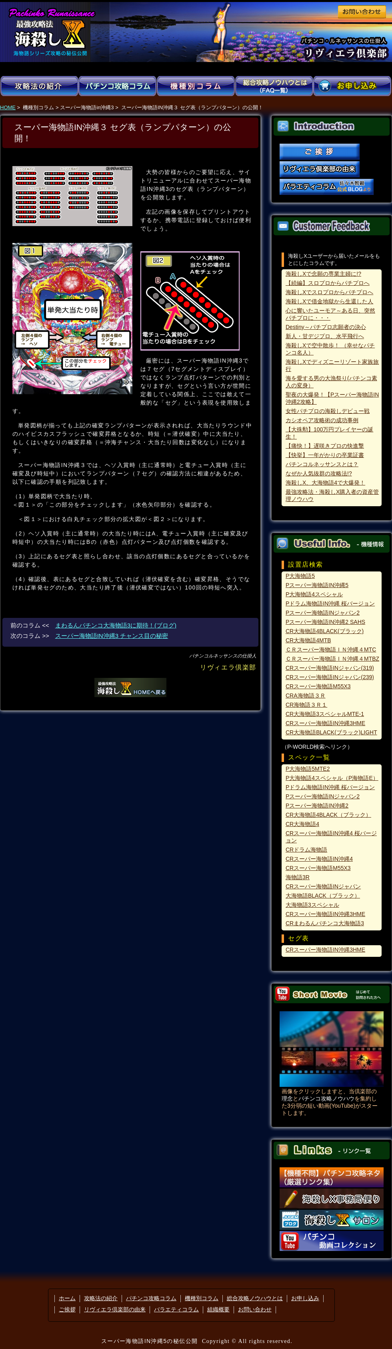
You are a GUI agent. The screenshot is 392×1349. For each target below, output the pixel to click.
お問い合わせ (255, 1309)
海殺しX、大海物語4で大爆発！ (325, 482)
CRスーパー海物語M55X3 (318, 686)
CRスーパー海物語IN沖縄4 (319, 859)
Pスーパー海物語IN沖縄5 (317, 585)
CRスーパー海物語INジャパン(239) (330, 677)
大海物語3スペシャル (312, 905)
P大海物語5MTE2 (308, 769)
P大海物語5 (300, 576)
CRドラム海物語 (306, 849)
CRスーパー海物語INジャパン (323, 886)
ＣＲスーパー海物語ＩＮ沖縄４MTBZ (332, 658)
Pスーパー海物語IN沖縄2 (317, 805)
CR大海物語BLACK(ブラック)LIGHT (331, 732)
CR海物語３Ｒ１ (306, 705)
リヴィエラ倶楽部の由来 (115, 1309)
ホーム (67, 1298)
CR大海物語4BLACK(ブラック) (325, 631)
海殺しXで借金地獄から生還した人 (329, 301)
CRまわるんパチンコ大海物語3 (325, 923)
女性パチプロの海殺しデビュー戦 (328, 411)
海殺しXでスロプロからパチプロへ (329, 292)
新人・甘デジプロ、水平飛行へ (325, 336)
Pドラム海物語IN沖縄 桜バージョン (330, 603)
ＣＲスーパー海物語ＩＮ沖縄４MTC (331, 649)
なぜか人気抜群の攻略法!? (319, 473)
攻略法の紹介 (101, 1298)
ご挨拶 (67, 1309)
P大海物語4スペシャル (314, 594)
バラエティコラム (176, 1309)
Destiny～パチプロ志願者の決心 (326, 327)
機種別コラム (201, 1298)
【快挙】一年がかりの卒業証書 (325, 455)
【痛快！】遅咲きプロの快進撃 (325, 446)
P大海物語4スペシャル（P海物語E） (332, 778)
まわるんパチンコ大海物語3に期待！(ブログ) (115, 625)
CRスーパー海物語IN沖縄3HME (325, 723)
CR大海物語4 (302, 824)
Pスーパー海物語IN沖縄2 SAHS (325, 622)
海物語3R (298, 877)
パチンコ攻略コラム (151, 1298)
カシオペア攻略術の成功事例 (322, 420)
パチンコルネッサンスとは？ (322, 464)
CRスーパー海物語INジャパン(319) (330, 668)
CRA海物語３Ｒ (306, 695)
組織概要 (218, 1309)
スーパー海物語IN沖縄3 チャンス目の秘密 (111, 635)
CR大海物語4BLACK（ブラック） (328, 815)
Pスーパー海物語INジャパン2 (323, 612)
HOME (8, 107)
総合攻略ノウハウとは (255, 1298)
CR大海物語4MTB (308, 640)
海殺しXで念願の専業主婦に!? (323, 274)
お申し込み (305, 1298)
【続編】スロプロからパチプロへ (328, 283)
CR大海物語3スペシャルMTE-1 (325, 714)
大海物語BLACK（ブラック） (323, 895)
